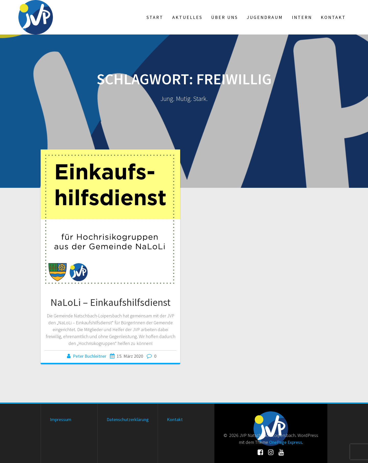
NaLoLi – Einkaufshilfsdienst (110, 302)
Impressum (60, 419)
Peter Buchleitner (89, 356)
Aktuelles (187, 17)
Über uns (224, 17)
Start (154, 17)
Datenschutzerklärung (128, 419)
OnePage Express (285, 442)
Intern (302, 17)
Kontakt (333, 17)
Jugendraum (265, 17)
